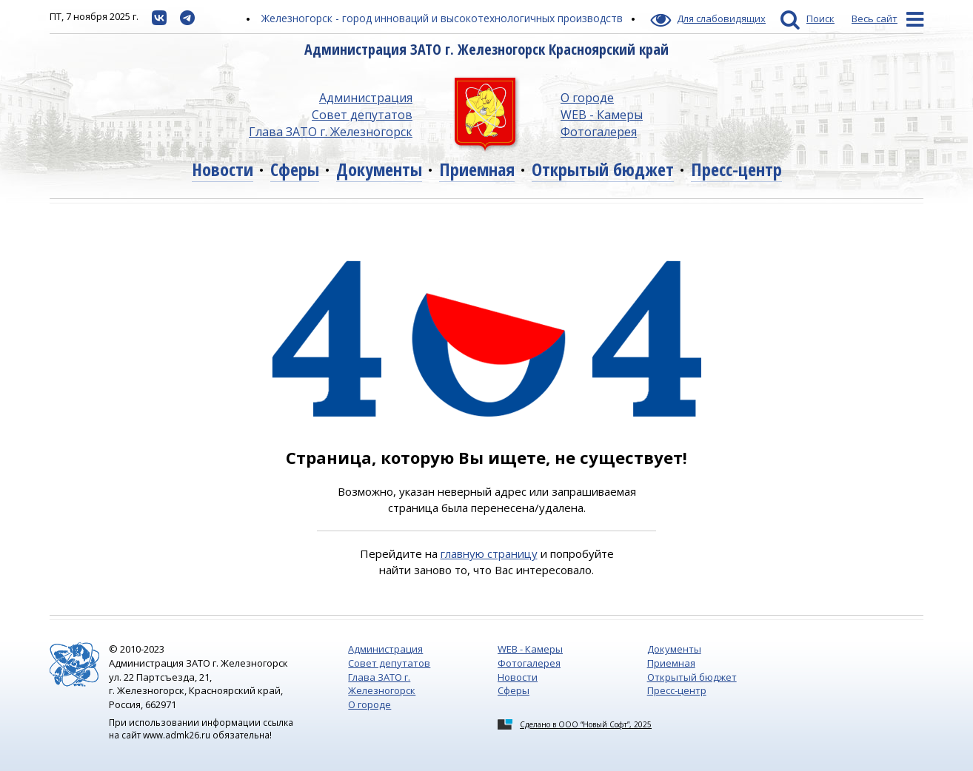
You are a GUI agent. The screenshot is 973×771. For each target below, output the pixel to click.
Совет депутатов (362, 115)
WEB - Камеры (602, 115)
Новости (222, 169)
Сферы (294, 169)
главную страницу (489, 553)
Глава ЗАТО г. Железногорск (330, 132)
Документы (379, 169)
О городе (587, 98)
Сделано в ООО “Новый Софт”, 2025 (586, 724)
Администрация (365, 98)
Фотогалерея (599, 132)
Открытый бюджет (603, 169)
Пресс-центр (736, 169)
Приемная (477, 169)
